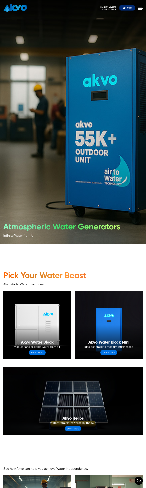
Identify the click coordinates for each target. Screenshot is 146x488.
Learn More (37, 352)
